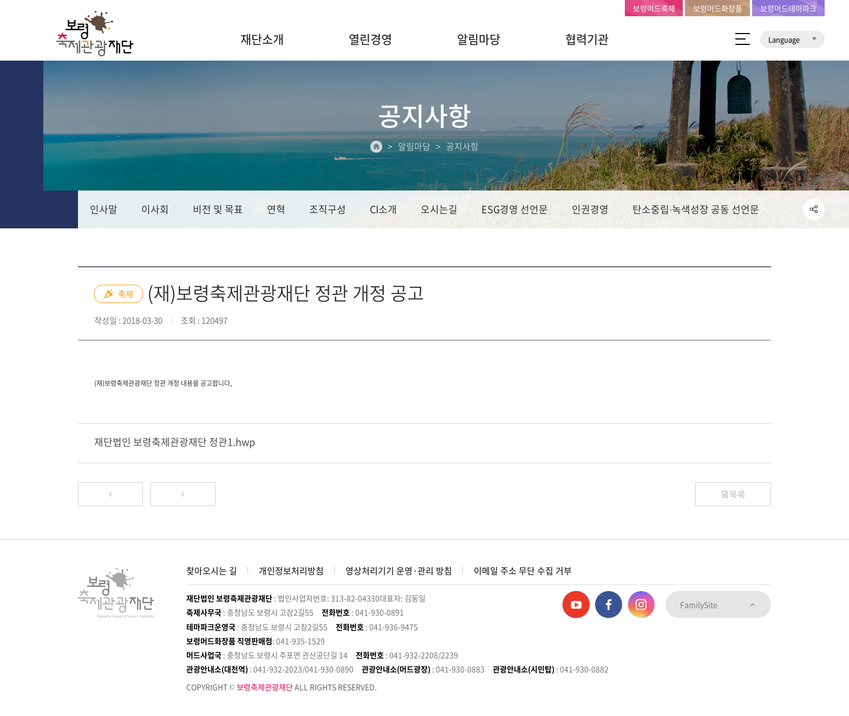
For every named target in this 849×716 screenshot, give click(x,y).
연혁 (276, 209)
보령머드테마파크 (788, 8)
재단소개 (262, 39)
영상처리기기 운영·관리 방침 (398, 570)
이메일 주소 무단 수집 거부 (523, 570)
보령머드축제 (654, 8)
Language (792, 39)
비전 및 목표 (218, 209)
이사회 (155, 209)
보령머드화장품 (717, 8)
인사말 (103, 209)
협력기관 (587, 39)
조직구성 (327, 209)
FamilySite (718, 604)
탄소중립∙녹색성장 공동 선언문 (695, 209)
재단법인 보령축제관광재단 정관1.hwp (174, 442)
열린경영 (370, 39)
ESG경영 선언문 (514, 209)
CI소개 (383, 209)
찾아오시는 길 (211, 570)
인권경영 (590, 209)
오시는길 (439, 209)
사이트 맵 (742, 39)
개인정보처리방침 (291, 570)
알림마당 (478, 39)
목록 (733, 494)
